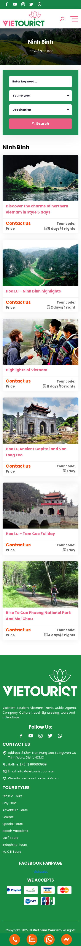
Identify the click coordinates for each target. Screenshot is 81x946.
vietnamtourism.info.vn (40, 778)
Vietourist (40, 871)
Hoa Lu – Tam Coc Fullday (30, 533)
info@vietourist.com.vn (35, 771)
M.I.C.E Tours (12, 851)
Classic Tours (12, 796)
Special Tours (13, 824)
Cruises (8, 817)
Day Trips (9, 803)
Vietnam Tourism (47, 930)
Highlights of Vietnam (26, 370)
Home (32, 51)
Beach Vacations (15, 831)
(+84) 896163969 (33, 764)
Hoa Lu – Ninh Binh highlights (33, 291)
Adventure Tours (15, 810)
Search (40, 123)
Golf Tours (10, 838)
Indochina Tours (15, 845)
